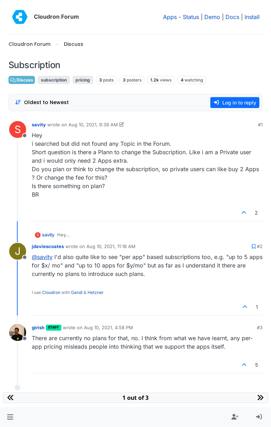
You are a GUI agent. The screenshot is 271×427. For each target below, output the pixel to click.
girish (38, 327)
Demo (212, 16)
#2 (260, 246)
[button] (10, 417)
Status (191, 16)
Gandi (77, 292)
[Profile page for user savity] (17, 129)
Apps (170, 16)
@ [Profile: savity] (42, 256)
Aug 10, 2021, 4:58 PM (108, 327)
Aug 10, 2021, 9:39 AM (93, 124)
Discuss (21, 80)
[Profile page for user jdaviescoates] (17, 251)
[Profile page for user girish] (17, 332)
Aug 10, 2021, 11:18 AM (111, 246)
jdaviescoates (48, 246)
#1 (260, 124)
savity (39, 124)
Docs (232, 16)
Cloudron (51, 292)
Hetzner (96, 292)
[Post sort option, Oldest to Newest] (42, 102)
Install (252, 16)
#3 (260, 327)
